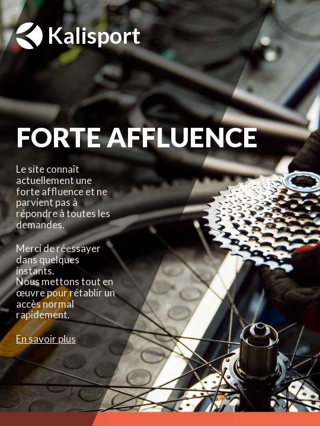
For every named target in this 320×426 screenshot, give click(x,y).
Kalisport (78, 35)
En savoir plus (46, 339)
